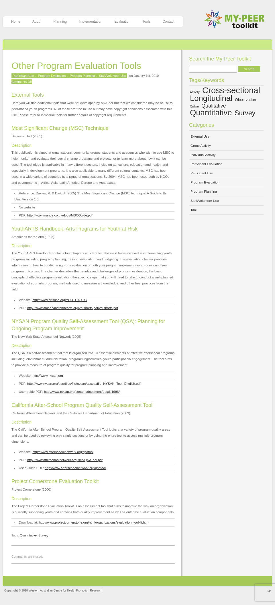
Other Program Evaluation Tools (76, 66)
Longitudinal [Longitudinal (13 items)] (211, 98)
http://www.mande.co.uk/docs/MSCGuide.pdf (59, 215)
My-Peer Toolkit (236, 20)
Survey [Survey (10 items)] (245, 113)
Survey (43, 535)
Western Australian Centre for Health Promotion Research (65, 590)
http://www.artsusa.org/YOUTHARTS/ (59, 300)
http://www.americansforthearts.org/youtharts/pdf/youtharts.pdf (72, 308)
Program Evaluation (52, 75)
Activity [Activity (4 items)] (195, 92)
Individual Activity (203, 155)
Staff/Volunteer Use (112, 75)
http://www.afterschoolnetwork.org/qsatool (62, 452)
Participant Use (23, 75)
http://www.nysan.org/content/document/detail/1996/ (82, 391)
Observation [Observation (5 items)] (245, 99)
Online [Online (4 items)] (194, 106)
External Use (199, 136)
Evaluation (122, 21)
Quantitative (28, 535)
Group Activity (200, 145)
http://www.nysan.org (47, 375)
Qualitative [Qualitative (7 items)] (213, 106)
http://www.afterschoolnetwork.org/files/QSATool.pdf (65, 460)
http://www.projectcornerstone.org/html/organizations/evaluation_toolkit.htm (93, 522)
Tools (146, 21)
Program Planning (82, 75)
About (36, 21)
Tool (193, 210)
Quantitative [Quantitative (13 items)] (211, 112)
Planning (60, 21)
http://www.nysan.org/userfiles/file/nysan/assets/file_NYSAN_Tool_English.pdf (84, 383)
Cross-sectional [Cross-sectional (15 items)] (231, 90)
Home (15, 21)
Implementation (90, 21)
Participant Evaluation (206, 164)
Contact (168, 21)
